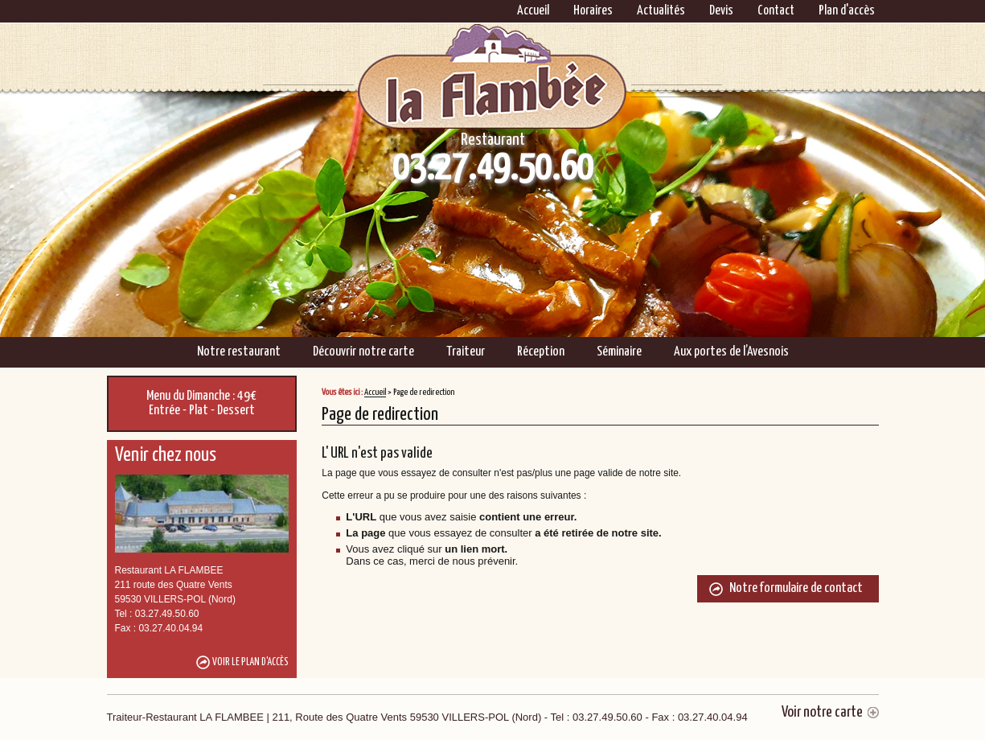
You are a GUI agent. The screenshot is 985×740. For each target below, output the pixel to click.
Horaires (593, 11)
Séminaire (619, 352)
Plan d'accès (847, 11)
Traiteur (465, 352)
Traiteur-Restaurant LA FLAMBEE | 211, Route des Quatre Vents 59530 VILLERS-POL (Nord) (427, 717)
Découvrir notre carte (363, 352)
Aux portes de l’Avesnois (731, 352)
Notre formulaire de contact (796, 588)
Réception (540, 352)
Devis (721, 11)
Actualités (661, 11)
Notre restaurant (239, 352)
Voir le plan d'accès (250, 662)
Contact (775, 11)
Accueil (533, 11)
